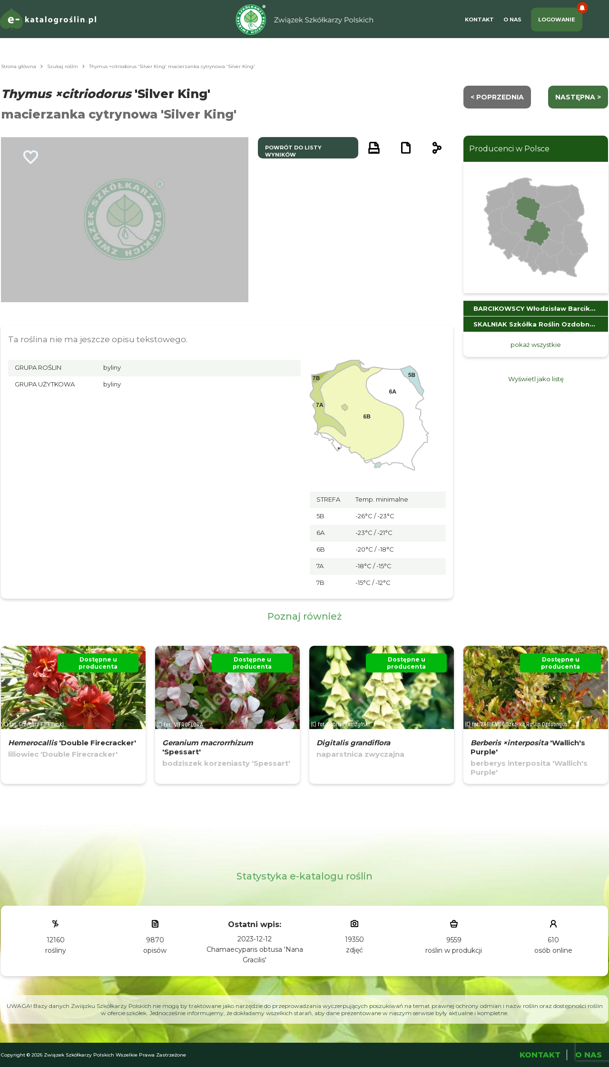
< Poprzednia (497, 97)
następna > (578, 97)
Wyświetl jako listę (536, 379)
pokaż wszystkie (536, 344)
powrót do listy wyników (293, 151)
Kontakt (479, 19)
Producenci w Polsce (509, 148)
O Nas (512, 19)
